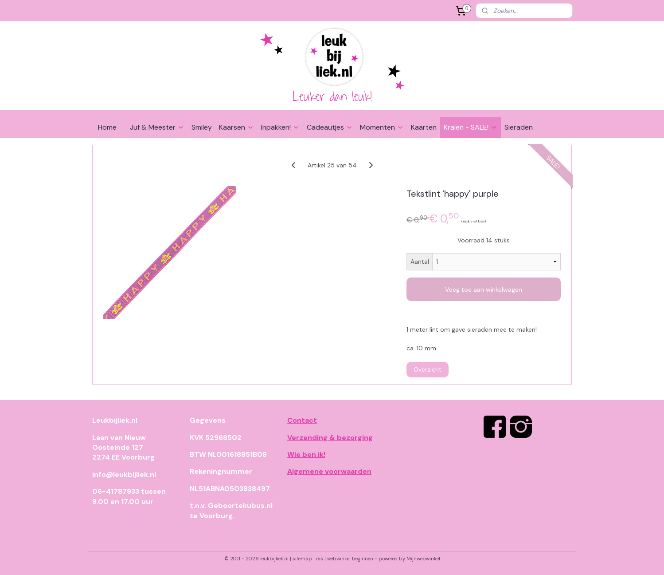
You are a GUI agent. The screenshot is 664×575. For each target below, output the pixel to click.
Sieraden (518, 127)
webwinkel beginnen (350, 558)
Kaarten (424, 127)
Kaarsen (236, 127)
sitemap (302, 558)
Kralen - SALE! (470, 127)
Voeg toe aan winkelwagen (483, 289)
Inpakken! (280, 127)
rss (319, 558)
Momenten (382, 127)
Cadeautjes (330, 127)
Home (107, 127)
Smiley (201, 127)
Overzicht (427, 369)
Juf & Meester (157, 127)
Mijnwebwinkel (423, 558)
